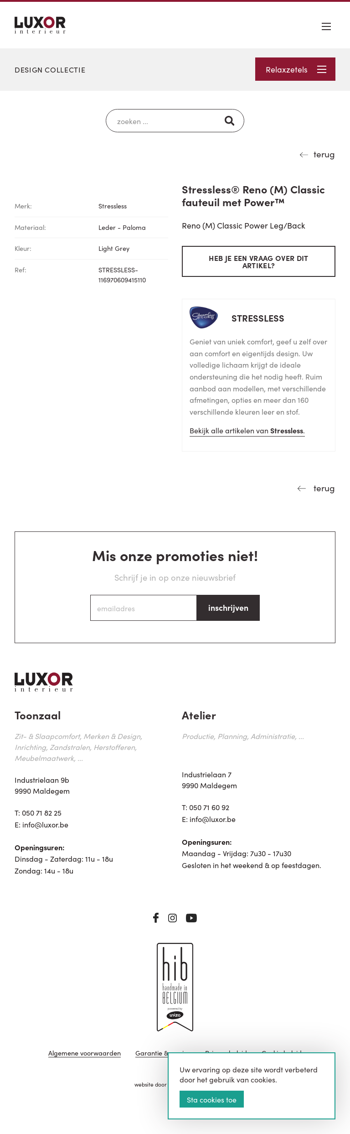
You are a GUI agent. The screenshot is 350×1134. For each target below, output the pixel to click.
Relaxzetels (296, 69)
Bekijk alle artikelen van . (247, 430)
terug (324, 153)
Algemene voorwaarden (84, 1053)
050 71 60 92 (209, 807)
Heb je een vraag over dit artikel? (258, 261)
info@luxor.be (45, 824)
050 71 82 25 (42, 812)
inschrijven (228, 607)
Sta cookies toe (212, 1099)
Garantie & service (162, 1053)
